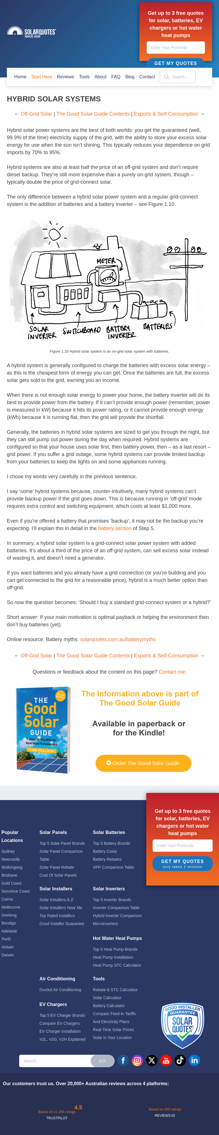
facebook (123, 1060)
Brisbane (9, 875)
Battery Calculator (109, 1005)
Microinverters (105, 923)
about (100, 76)
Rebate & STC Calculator (115, 989)
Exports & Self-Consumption (166, 114)
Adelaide (9, 931)
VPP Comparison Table (113, 867)
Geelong (9, 915)
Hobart (7, 947)
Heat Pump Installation (113, 957)
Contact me (172, 672)
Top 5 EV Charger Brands (62, 1015)
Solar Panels (53, 832)
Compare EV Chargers (60, 1023)
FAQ (115, 76)
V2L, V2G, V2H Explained (63, 1039)
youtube (166, 1060)
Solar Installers (56, 888)
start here (41, 76)
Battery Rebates (107, 859)
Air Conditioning (57, 978)
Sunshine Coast (15, 891)
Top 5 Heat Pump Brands (115, 949)
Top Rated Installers (57, 915)
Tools (84, 76)
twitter (151, 1060)
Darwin (7, 955)
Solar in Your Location (112, 1037)
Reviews (65, 76)
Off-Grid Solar (36, 114)
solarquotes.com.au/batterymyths (118, 639)
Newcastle (10, 859)
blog (129, 76)
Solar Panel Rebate (57, 867)
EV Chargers (53, 1004)
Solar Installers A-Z (56, 899)
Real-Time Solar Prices (113, 1029)
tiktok (180, 1060)
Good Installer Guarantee (62, 923)
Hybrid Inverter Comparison (117, 915)
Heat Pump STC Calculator (117, 965)
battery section (114, 528)
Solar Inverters (109, 888)
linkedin (194, 1060)
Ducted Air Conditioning (60, 989)
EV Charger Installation (60, 1031)
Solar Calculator (107, 997)
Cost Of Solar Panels (58, 875)
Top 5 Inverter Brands (112, 899)
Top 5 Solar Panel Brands (62, 843)
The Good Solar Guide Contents (93, 114)
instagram (137, 1060)
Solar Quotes (31, 32)
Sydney (8, 851)
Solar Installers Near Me (61, 907)
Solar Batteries (109, 832)
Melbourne (10, 907)
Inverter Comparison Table (116, 907)
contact (147, 76)
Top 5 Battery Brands (111, 843)
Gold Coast (11, 883)
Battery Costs (105, 851)
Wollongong (12, 867)
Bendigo (8, 923)
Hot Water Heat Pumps (117, 938)
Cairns (7, 899)
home (20, 76)
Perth (6, 939)
